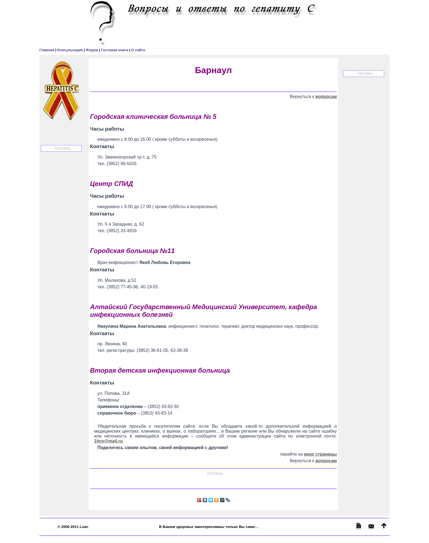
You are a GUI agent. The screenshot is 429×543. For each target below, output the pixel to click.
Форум (92, 50)
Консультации (70, 50)
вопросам (326, 96)
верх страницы (320, 454)
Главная (47, 50)
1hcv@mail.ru (108, 441)
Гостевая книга (115, 50)
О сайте (138, 50)
